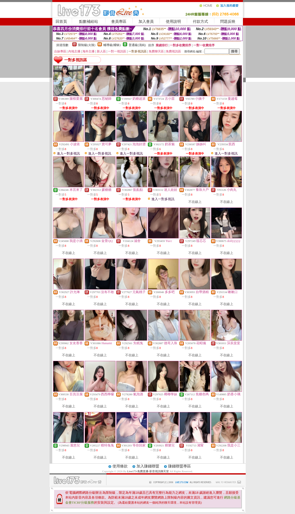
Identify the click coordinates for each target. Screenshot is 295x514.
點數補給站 (88, 21)
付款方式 (200, 21)
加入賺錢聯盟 (148, 466)
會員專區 (118, 21)
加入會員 (146, 21)
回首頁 (61, 21)
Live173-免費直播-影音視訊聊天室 (148, 471)
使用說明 (173, 21)
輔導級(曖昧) (112, 45)
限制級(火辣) (86, 45)
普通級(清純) (137, 45)
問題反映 (227, 21)
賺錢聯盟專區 (179, 466)
